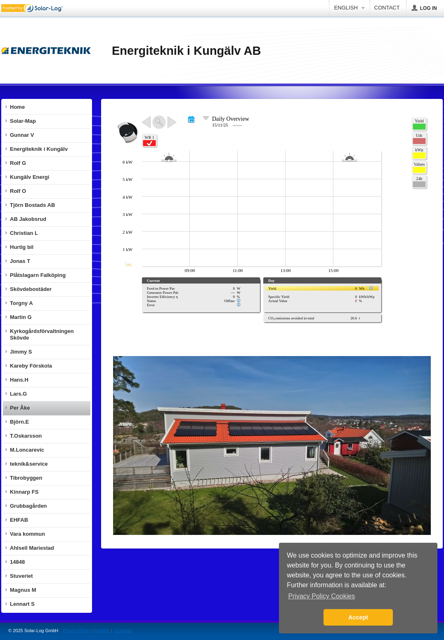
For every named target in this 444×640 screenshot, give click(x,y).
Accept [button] (358, 617)
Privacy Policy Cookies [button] (321, 596)
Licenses (123, 630)
